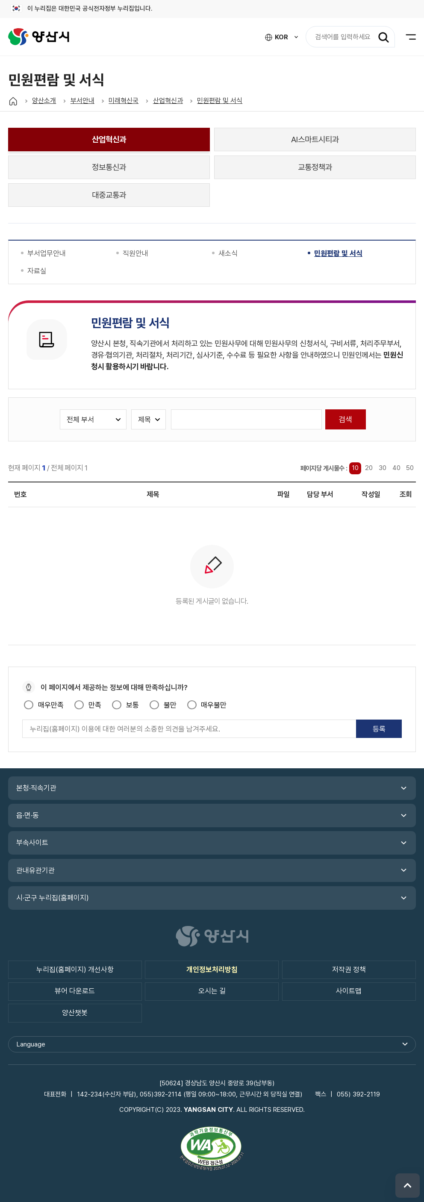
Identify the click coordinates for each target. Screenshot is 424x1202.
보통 (132, 705)
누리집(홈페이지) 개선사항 (75, 969)
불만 (170, 705)
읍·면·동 (27, 815)
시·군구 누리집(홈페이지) (52, 897)
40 (396, 468)
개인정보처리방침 (212, 969)
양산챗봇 (75, 1012)
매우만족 (51, 705)
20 (369, 468)
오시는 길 (212, 991)
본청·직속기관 (36, 788)
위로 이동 (407, 1185)
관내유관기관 (35, 870)
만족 (94, 705)
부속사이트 (32, 843)
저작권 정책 (349, 969)
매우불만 (214, 705)
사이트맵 (349, 991)
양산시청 (38, 36)
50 (410, 468)
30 (382, 468)
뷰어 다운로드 (75, 991)
